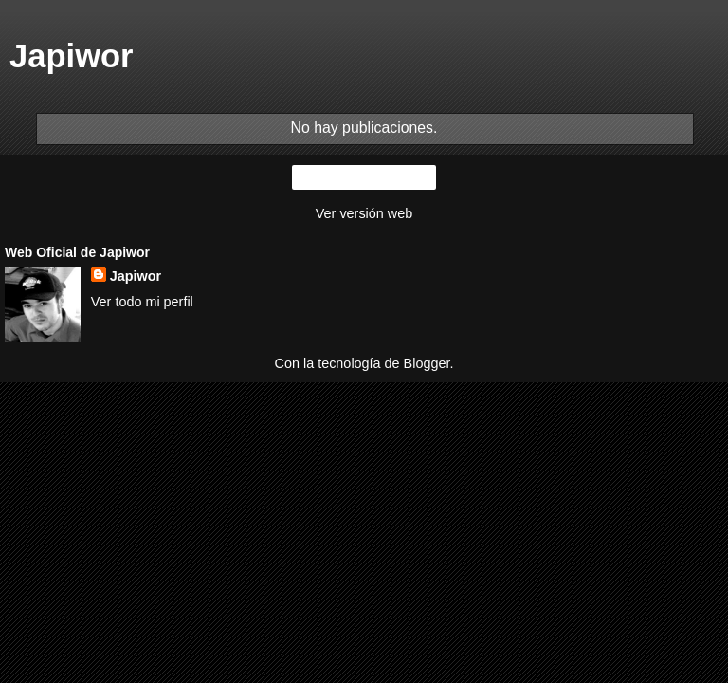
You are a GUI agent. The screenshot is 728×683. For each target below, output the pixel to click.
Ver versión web (364, 213)
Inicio (364, 177)
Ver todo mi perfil (142, 301)
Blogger (427, 363)
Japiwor (135, 276)
